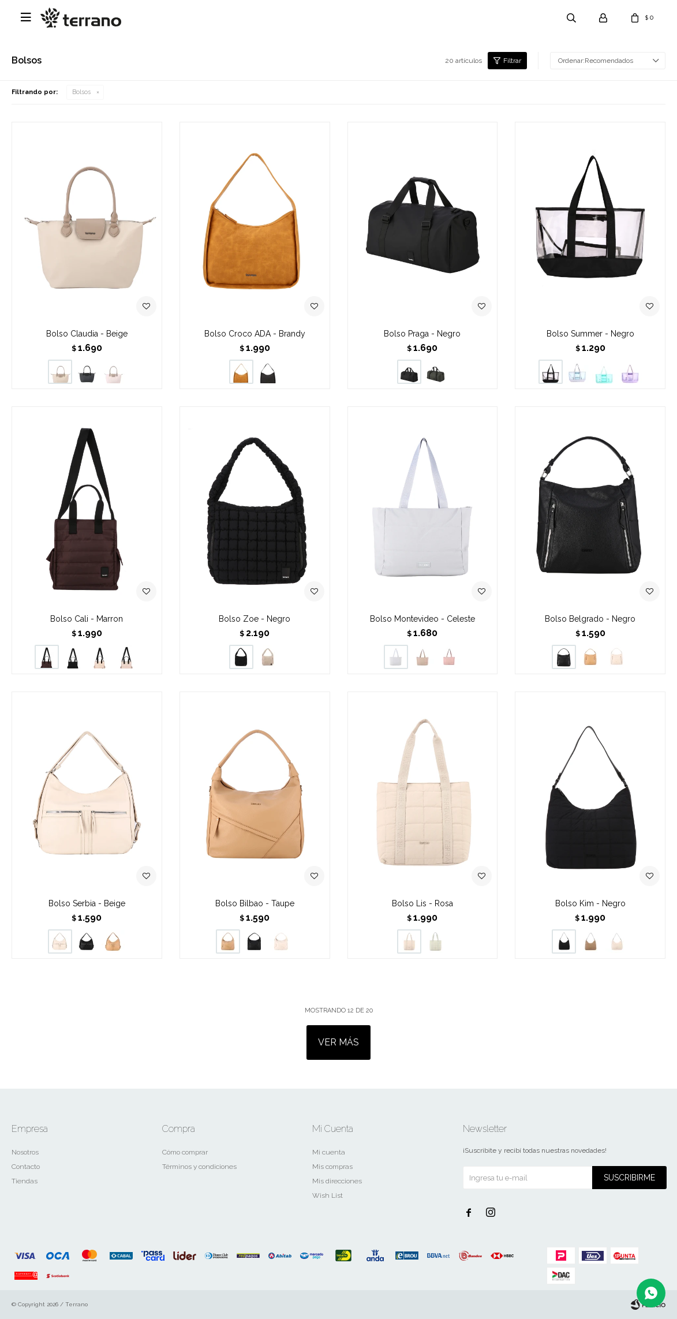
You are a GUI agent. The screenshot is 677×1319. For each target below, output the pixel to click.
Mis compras (332, 1167)
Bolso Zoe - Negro (254, 618)
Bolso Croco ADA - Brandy (254, 333)
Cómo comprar (185, 1152)
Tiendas (25, 1181)
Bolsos (81, 92)
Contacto (26, 1167)
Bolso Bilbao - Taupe (254, 903)
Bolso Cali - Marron (86, 618)
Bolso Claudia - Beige (87, 333)
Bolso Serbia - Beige (86, 903)
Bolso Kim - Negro (590, 903)
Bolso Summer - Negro (590, 333)
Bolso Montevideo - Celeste (422, 618)
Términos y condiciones (199, 1167)
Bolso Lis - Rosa (422, 903)
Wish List (327, 1195)
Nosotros (25, 1152)
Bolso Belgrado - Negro (590, 618)
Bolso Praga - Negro (422, 333)
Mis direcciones (337, 1181)
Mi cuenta (328, 1152)
